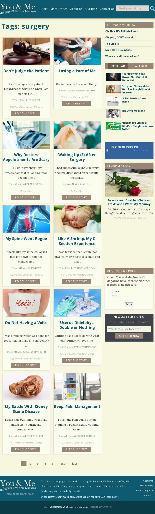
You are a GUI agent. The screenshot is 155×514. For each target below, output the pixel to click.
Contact (148, 495)
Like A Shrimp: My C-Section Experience (77, 241)
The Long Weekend (133, 110)
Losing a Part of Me (77, 70)
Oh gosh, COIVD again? (119, 37)
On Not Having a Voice (26, 322)
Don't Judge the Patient (26, 70)
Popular (119, 65)
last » (75, 463)
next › (62, 463)
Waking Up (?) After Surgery (77, 157)
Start (44, 9)
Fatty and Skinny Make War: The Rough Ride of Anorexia (136, 89)
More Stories (58, 9)
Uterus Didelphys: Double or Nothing (77, 325)
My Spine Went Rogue (26, 238)
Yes (117, 287)
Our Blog (91, 9)
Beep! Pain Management (77, 406)
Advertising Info (144, 490)
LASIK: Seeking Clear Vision (134, 100)
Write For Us (146, 485)
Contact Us (107, 9)
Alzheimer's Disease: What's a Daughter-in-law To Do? (137, 126)
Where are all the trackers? (122, 56)
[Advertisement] (129, 239)
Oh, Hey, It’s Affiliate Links (121, 31)
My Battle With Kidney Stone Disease (26, 409)
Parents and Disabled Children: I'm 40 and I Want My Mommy (129, 198)
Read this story (25, 113)
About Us (76, 9)
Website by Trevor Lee (101, 507)
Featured (139, 66)
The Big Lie (112, 43)
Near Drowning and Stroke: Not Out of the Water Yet (135, 77)
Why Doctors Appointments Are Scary (26, 157)
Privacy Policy (27, 494)
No (116, 292)
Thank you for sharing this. (132, 149)
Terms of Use (13, 494)
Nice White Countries (118, 50)
